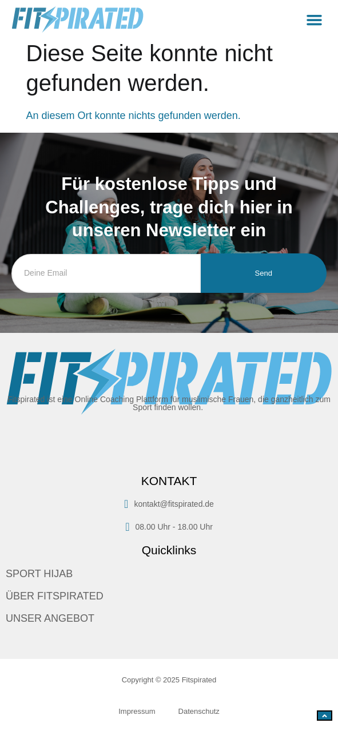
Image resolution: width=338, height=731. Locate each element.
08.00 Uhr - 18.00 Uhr (169, 527)
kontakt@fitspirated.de (169, 504)
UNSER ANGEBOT (50, 618)
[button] (314, 20)
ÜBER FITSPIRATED (55, 596)
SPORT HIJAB (39, 573)
